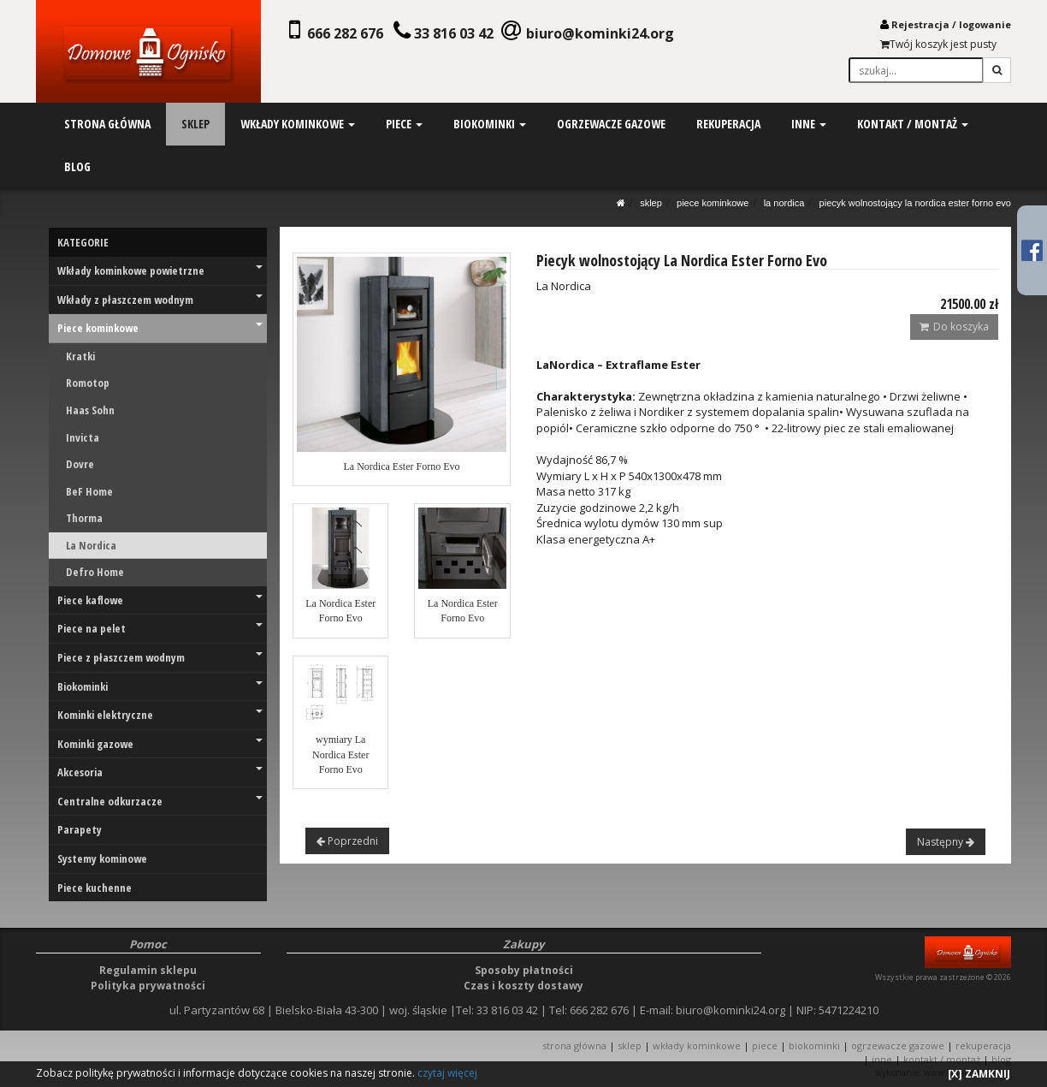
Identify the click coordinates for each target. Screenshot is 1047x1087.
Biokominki (160, 686)
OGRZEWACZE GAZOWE (897, 1045)
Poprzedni (347, 841)
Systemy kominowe (102, 858)
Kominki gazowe (160, 743)
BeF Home (89, 491)
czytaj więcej (447, 1073)
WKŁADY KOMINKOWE (697, 1045)
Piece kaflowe (160, 600)
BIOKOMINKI (814, 1045)
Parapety (79, 829)
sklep (195, 124)
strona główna (107, 124)
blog (77, 166)
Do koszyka (954, 326)
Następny (945, 842)
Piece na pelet (160, 628)
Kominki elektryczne (160, 714)
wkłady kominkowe (297, 124)
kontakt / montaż (911, 124)
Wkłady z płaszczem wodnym (160, 299)
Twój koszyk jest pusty (938, 44)
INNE (882, 1059)
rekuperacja (727, 124)
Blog (1001, 1059)
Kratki (80, 356)
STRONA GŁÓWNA (575, 1045)
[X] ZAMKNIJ (979, 1073)
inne (807, 124)
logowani (982, 24)
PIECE (765, 1045)
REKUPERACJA (983, 1045)
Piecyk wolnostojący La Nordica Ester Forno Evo (915, 203)
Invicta (82, 437)
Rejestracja (920, 24)
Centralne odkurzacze (160, 801)
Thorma (84, 518)
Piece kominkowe (712, 203)
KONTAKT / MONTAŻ (941, 1059)
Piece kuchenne (94, 887)
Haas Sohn (90, 410)
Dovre (80, 464)
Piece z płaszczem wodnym (160, 657)
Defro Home (95, 571)
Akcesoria (160, 772)
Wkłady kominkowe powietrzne (160, 270)
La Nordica (784, 203)
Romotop (87, 382)
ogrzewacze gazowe (610, 124)
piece (403, 124)
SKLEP (651, 203)
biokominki (489, 124)
